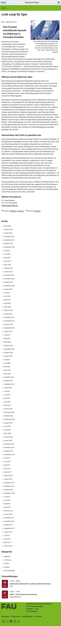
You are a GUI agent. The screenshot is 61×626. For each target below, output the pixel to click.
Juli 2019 (7, 458)
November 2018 (9, 486)
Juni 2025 (7, 254)
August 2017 (8, 532)
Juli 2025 (7, 250)
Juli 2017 (7, 535)
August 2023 (8, 331)
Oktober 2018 (8, 490)
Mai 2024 (7, 300)
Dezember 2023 (9, 317)
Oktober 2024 (8, 282)
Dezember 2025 (9, 236)
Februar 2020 (8, 437)
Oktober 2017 (8, 525)
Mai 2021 (7, 398)
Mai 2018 (7, 504)
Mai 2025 (7, 257)
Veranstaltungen (9, 570)
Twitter (14, 621)
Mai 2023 (7, 338)
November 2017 (9, 521)
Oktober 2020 (8, 416)
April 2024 (7, 303)
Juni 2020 (7, 426)
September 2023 (9, 328)
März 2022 (7, 373)
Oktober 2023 (8, 324)
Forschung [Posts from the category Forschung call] (20, 211)
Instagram (11, 621)
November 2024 (9, 279)
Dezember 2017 (9, 518)
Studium (7, 567)
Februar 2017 (8, 546)
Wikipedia (18, 621)
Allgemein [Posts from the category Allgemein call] (13, 211)
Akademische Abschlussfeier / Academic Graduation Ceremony (30, 584)
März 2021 (7, 405)
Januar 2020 (8, 440)
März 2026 (7, 226)
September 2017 (9, 528)
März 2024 (7, 307)
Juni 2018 (7, 500)
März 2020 (7, 433)
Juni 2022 (7, 363)
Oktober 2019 (8, 451)
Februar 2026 (8, 229)
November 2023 (9, 321)
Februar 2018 (8, 511)
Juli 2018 (7, 497)
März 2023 (7, 342)
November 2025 (9, 240)
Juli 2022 (7, 359)
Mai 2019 (7, 465)
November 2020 (9, 412)
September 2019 (9, 454)
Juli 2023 (7, 335)
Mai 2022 (7, 366)
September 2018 (9, 493)
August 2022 (8, 356)
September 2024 (9, 286)
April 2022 (7, 370)
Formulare (38, 616)
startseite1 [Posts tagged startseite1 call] (37, 211)
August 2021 (8, 387)
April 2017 (7, 539)
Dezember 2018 (9, 483)
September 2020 (9, 419)
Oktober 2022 (8, 352)
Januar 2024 (8, 314)
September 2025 (9, 247)
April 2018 (7, 507)
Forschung (7, 560)
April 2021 (7, 402)
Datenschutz (15, 616)
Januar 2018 (8, 514)
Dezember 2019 (9, 444)
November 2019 (9, 447)
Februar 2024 (8, 310)
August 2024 (8, 289)
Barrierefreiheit (27, 616)
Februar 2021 (8, 409)
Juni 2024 (7, 296)
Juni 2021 (7, 395)
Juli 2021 (7, 391)
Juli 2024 (7, 293)
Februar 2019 (8, 475)
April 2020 (7, 430)
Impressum (6, 616)
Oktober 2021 (8, 380)
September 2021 (9, 384)
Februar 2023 (8, 345)
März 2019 (7, 472)
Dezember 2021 (9, 377)
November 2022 (9, 349)
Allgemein (7, 556)
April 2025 (7, 261)
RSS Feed (7, 621)
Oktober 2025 (8, 243)
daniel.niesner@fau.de (10, 205)
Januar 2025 (8, 272)
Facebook (3, 621)
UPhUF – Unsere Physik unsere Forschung (23, 594)
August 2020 (8, 423)
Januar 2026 (8, 233)
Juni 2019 (7, 461)
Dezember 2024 (9, 275)
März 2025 (7, 264)
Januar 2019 (8, 479)
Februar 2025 (8, 268)
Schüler (6, 563)
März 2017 (7, 542)
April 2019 (7, 468)
